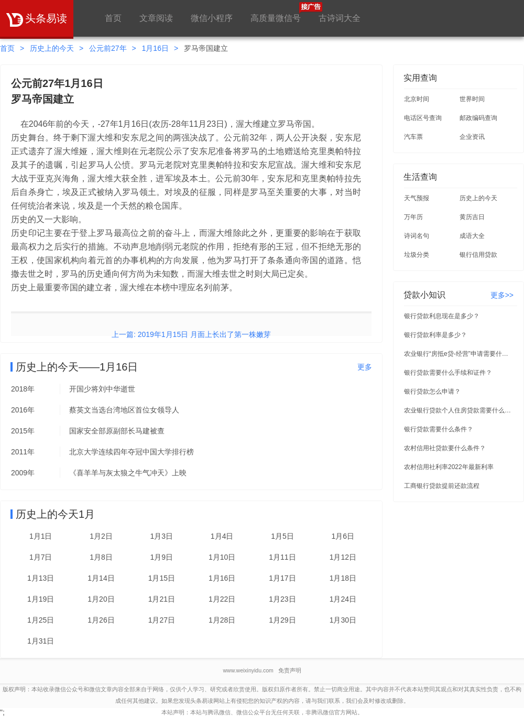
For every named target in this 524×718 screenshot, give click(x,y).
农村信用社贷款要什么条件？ (445, 448)
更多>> (502, 295)
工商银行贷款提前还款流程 (441, 485)
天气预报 (416, 198)
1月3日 (161, 536)
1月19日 (40, 599)
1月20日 (101, 599)
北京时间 (416, 99)
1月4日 (222, 536)
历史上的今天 (52, 48)
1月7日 (40, 557)
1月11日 (282, 557)
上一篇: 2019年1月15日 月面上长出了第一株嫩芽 (191, 334)
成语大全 (472, 236)
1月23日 (282, 599)
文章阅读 (156, 18)
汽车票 (413, 136)
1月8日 (101, 557)
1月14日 (101, 578)
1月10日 (222, 557)
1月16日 (155, 48)
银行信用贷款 (478, 254)
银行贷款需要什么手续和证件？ (448, 372)
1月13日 (40, 578)
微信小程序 (212, 18)
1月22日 (222, 599)
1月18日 (343, 578)
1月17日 (282, 578)
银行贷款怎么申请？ (432, 391)
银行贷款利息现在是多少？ (441, 316)
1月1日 (40, 536)
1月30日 (343, 620)
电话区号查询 (423, 118)
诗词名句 (416, 236)
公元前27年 (108, 48)
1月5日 (282, 536)
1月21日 (161, 599)
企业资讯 (472, 136)
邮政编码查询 (478, 118)
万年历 (413, 217)
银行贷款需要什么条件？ (438, 429)
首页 (113, 18)
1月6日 (343, 536)
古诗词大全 (340, 18)
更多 (364, 367)
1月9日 (161, 557)
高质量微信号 (275, 12)
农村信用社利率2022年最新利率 (449, 467)
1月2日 (101, 536)
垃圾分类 (416, 254)
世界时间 (472, 99)
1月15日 (161, 578)
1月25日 (40, 620)
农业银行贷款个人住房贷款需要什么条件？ (459, 410)
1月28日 (222, 620)
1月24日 (343, 599)
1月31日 (40, 641)
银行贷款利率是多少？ (435, 335)
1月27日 (161, 620)
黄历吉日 (472, 217)
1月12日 (343, 557)
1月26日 (101, 620)
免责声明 (289, 670)
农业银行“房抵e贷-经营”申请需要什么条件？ (459, 353)
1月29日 (282, 620)
